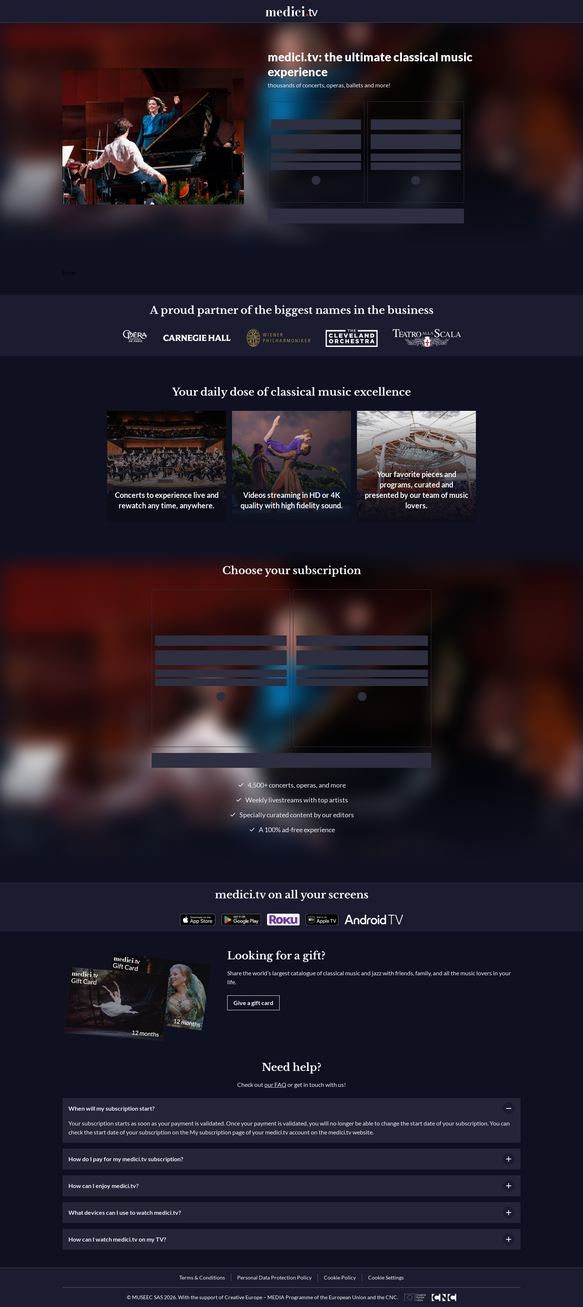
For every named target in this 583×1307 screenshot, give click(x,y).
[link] (197, 919)
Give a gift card (253, 1002)
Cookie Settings (386, 1277)
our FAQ (275, 1084)
